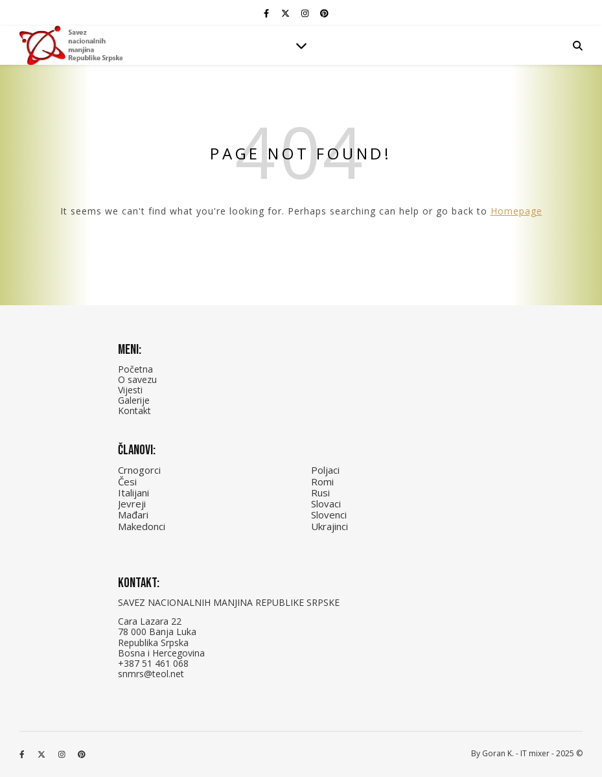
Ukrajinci (329, 526)
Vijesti (130, 390)
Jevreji (132, 503)
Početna (135, 369)
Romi (322, 481)
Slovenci (329, 514)
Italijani (133, 492)
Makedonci (141, 526)
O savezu (137, 379)
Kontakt (134, 410)
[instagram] (305, 13)
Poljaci (325, 469)
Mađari (133, 514)
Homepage (516, 211)
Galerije (134, 400)
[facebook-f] (267, 13)
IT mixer (535, 753)
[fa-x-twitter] (286, 13)
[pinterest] (324, 13)
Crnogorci (139, 469)
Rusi (320, 492)
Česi (127, 481)
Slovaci (326, 503)
